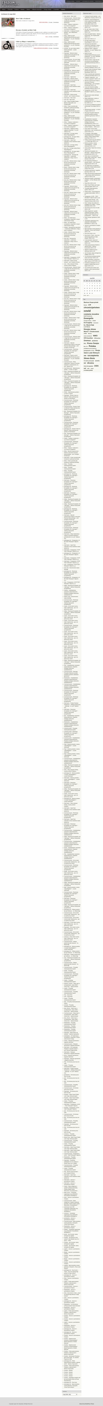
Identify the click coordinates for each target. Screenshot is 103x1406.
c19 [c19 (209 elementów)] (89, 305)
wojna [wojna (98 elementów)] (92, 368)
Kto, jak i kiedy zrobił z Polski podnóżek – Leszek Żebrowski (72, 50)
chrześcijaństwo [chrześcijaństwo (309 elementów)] (92, 307)
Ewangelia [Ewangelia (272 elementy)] (88, 318)
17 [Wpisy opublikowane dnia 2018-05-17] (92, 288)
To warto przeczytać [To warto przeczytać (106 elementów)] (89, 360)
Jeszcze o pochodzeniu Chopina (92, 225)
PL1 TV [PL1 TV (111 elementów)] (86, 346)
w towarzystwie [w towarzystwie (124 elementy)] (88, 370)
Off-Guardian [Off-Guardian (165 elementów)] (88, 338)
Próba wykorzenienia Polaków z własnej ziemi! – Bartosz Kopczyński (92, 246)
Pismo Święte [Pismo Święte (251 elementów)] (93, 343)
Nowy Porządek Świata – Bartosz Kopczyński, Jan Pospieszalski (71, 103)
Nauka (22, 9)
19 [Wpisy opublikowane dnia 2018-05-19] (97, 288)
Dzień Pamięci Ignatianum (91, 217)
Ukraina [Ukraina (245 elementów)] (90, 363)
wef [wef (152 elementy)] (85, 368)
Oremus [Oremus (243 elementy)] (87, 340)
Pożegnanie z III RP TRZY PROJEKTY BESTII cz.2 (72, 542)
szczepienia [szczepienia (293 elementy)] (93, 355)
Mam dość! (87, 38)
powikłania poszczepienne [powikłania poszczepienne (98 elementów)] (90, 348)
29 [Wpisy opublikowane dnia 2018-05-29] (87, 293)
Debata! (71, 1370)
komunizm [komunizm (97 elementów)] (95, 322)
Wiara (3, 9)
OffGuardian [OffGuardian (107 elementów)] (97, 338)
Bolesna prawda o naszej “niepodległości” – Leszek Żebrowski (91, 144)
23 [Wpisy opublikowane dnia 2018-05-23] (89, 290)
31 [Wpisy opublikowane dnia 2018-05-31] (92, 293)
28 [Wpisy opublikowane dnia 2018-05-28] (84, 293)
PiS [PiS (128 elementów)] (85, 343)
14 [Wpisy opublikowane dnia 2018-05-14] (84, 288)
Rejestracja (98, 1)
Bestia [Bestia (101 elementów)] (85, 305)
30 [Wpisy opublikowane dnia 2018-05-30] (89, 293)
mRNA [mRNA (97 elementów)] (85, 333)
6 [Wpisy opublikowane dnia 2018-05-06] (99, 283)
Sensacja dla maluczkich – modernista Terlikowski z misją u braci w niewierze (92, 45)
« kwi (84, 295)
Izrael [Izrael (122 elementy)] (94, 320)
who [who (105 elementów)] (88, 368)
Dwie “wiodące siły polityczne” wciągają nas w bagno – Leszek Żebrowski (92, 204)
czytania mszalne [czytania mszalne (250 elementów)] (91, 314)
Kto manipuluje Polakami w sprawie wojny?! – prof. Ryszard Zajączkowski (92, 162)
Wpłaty (63, 9)
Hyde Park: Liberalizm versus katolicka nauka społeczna (72, 86)
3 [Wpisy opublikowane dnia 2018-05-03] (92, 283)
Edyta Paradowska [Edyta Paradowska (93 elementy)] (88, 316)
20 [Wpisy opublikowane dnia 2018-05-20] (99, 288)
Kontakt (78, 1)
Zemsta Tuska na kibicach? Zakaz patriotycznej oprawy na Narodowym (93, 71)
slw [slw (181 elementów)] (85, 356)
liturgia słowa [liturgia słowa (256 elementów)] (90, 329)
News (28, 9)
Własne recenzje (37, 9)
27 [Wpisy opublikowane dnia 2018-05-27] (99, 290)
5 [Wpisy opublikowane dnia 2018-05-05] (97, 283)
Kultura (17, 9)
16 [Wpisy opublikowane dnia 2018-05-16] (89, 288)
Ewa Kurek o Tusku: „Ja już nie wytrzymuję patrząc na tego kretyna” (92, 237)
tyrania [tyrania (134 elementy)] (97, 360)
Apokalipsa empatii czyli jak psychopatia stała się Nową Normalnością (72, 1379)
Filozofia (10, 9)
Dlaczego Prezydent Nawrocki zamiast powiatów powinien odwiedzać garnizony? (92, 114)
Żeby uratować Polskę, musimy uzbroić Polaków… (70, 805)
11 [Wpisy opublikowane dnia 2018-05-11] (94, 285)
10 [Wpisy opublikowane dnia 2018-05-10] (92, 285)
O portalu (56, 9)
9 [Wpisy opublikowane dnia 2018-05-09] (89, 285)
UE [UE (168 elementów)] (85, 363)
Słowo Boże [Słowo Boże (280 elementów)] (89, 358)
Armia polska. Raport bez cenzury (93, 148)
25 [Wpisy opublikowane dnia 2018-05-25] (94, 290)
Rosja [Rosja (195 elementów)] (97, 350)
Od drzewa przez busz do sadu (92, 207)
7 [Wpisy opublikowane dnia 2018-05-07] (84, 285)
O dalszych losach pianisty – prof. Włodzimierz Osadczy (71, 32)
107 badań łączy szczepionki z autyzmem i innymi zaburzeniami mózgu (92, 167)
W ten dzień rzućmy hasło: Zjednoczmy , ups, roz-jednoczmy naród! (93, 130)
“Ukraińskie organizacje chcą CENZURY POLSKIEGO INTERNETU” (91, 222)
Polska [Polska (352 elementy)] (92, 346)
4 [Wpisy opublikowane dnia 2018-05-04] (94, 283)
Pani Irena (87, 233)
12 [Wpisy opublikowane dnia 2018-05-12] (97, 285)
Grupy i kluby (47, 9)
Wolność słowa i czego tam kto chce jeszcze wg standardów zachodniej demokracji (92, 61)
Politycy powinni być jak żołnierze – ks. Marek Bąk (71, 943)
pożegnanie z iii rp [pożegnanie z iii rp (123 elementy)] (89, 350)
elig (47, 36)
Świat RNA (87, 183)
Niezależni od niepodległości (91, 26)
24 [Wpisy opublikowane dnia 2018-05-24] (92, 290)
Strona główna (70, 1)
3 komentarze (56, 48)
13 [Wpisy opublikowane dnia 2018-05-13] (99, 285)
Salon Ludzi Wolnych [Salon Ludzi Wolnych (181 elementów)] (92, 353)
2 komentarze (56, 22)
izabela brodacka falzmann (41, 48)
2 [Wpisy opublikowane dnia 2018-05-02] (89, 283)
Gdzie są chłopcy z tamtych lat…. (26, 41)
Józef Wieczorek (43, 22)
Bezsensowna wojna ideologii (92, 95)
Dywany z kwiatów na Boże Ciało (26, 30)
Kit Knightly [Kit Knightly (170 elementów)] (88, 323)
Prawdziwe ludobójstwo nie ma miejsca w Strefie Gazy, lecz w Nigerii (92, 264)
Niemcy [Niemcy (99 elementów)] (90, 333)
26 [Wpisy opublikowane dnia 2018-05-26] (97, 290)
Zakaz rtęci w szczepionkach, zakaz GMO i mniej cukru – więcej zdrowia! (93, 157)
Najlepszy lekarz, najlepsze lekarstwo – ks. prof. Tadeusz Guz (71, 130)
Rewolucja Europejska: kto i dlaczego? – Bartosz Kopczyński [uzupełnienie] (92, 152)
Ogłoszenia (73, 77)
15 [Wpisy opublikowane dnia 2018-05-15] (87, 288)
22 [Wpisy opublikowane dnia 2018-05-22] (87, 290)
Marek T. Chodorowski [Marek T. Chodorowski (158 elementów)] (91, 331)
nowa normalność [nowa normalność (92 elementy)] (88, 335)
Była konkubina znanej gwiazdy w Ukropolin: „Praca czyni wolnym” (72, 1223)
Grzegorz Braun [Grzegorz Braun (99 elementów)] (87, 320)
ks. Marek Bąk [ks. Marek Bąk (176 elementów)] (89, 325)
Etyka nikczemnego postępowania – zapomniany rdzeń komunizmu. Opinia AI (93, 175)
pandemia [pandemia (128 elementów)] (95, 340)
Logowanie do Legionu (88, 1)
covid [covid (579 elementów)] (87, 310)
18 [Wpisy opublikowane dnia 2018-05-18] (94, 288)
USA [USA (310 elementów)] (96, 366)
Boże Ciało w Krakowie (23, 18)
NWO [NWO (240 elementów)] (95, 336)
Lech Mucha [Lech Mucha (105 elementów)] (87, 326)
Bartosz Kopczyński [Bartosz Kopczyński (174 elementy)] (91, 302)
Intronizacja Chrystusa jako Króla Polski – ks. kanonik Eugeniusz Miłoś (71, 1358)
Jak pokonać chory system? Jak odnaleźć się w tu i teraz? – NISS (71, 1239)
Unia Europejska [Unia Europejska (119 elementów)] (88, 366)
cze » (88, 295)
